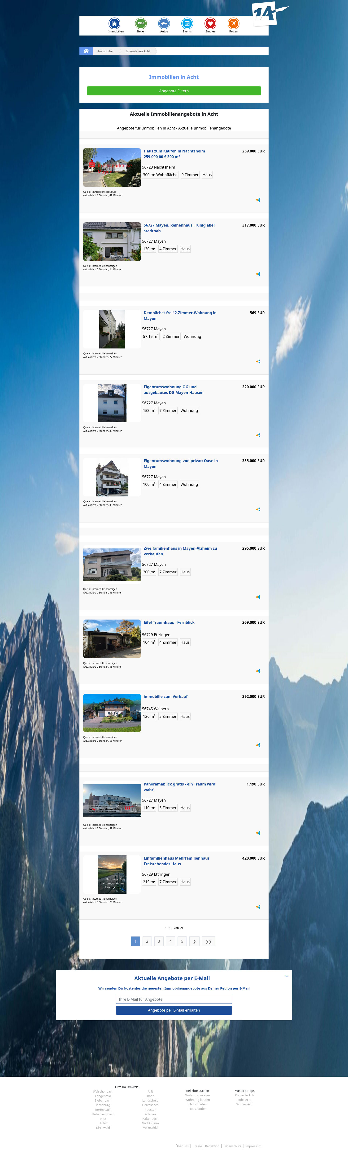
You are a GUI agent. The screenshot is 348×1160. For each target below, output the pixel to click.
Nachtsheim (150, 1123)
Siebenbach (103, 1100)
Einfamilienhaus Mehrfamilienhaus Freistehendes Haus (177, 861)
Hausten (150, 1109)
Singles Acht (245, 1104)
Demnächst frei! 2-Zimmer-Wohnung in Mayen (180, 315)
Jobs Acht (244, 1100)
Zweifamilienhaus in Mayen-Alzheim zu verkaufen (180, 551)
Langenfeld (103, 1096)
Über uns (182, 1146)
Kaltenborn (150, 1118)
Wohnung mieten (197, 1095)
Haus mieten (198, 1104)
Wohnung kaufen (197, 1100)
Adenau (150, 1114)
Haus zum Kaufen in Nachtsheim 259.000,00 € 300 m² (174, 153)
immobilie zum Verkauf (165, 696)
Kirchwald (103, 1127)
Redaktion (212, 1146)
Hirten (103, 1123)
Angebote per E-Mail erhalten (174, 1010)
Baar (150, 1096)
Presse (197, 1146)
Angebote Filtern (174, 91)
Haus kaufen (197, 1108)
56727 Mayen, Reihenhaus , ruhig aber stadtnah (179, 228)
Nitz (103, 1118)
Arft (150, 1091)
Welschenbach (103, 1091)
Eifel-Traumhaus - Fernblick (169, 622)
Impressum (253, 1146)
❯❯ (208, 941)
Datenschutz (232, 1146)
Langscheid (150, 1100)
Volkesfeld (150, 1127)
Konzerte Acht (245, 1095)
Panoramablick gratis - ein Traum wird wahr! (179, 786)
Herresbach (150, 1105)
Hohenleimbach (103, 1114)
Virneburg (103, 1105)
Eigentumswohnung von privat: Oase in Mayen (181, 463)
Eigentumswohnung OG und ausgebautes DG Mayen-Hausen (174, 389)
